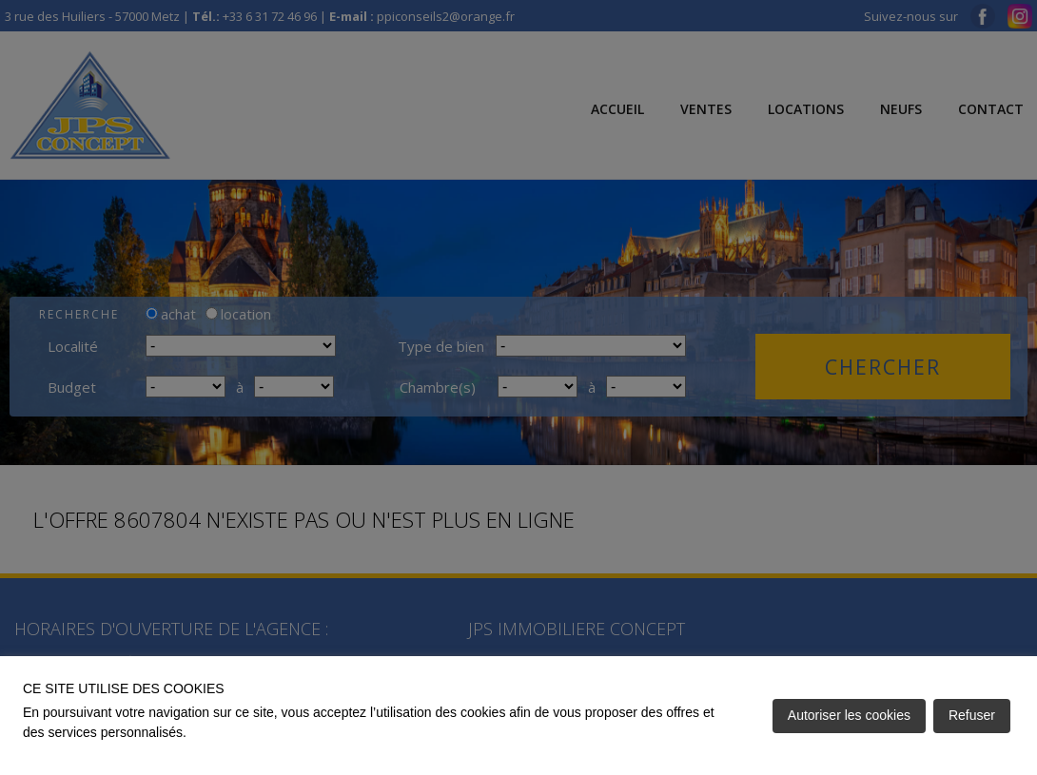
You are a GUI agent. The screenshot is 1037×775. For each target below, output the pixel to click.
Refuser (972, 715)
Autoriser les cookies (849, 715)
